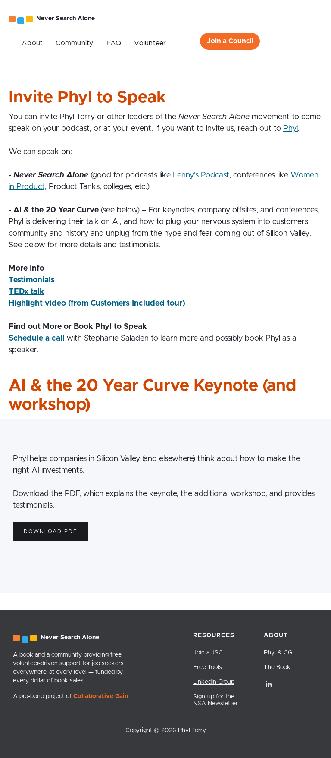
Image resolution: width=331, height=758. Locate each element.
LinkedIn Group (213, 682)
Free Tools (207, 667)
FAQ (114, 43)
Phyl (290, 129)
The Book (277, 667)
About (32, 43)
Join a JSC (208, 653)
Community (74, 43)
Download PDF (50, 531)
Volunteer (150, 43)
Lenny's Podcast (201, 175)
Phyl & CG (278, 653)
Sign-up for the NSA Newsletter (215, 700)
